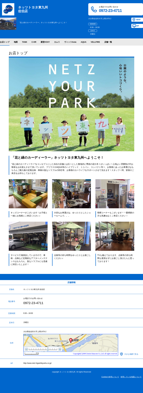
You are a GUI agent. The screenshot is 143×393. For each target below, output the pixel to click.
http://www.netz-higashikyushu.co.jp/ (37, 363)
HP (137, 26)
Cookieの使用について (110, 377)
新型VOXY (45, 42)
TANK (24, 42)
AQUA (83, 42)
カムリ (57, 42)
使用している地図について (131, 377)
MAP (138, 19)
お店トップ (4, 42)
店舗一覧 (108, 42)
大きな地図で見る (131, 354)
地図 (16, 42)
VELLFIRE (95, 42)
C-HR (34, 42)
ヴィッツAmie (70, 42)
